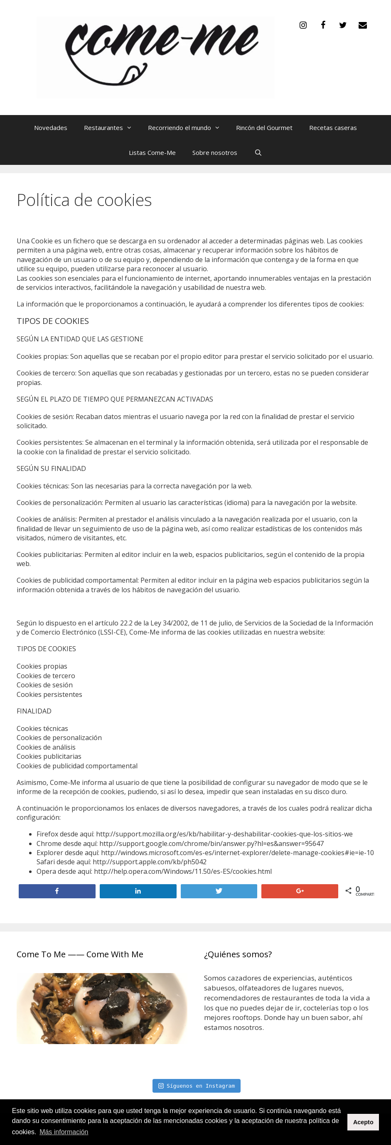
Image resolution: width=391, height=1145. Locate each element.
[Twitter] (342, 25)
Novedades (50, 127)
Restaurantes (112, 127)
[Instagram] (303, 25)
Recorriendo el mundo (188, 127)
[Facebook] (323, 25)
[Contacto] (362, 25)
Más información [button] (63, 1131)
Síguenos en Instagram (196, 1086)
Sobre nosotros (214, 152)
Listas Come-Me (152, 152)
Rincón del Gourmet (264, 127)
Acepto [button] (363, 1122)
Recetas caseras (333, 127)
